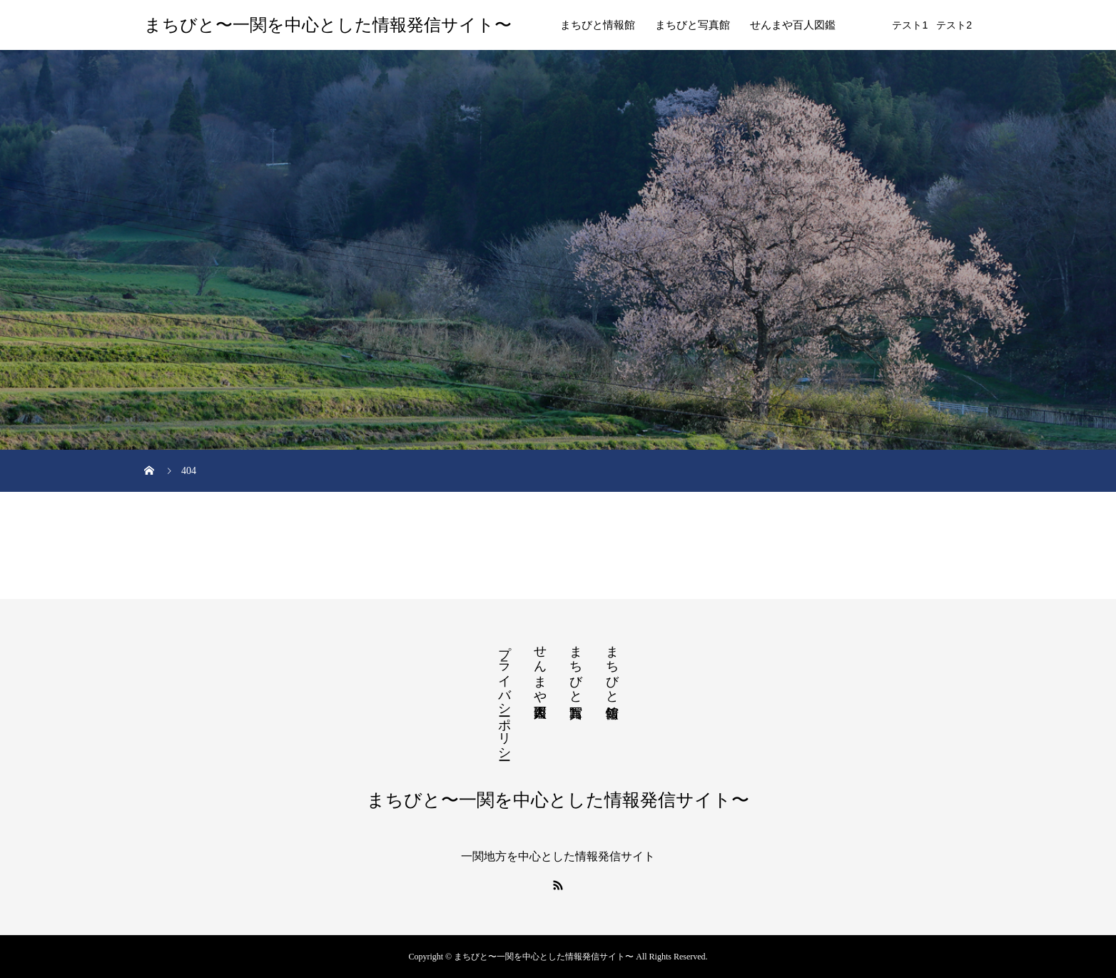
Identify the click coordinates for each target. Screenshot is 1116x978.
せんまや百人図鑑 (793, 25)
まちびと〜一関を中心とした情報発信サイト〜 (328, 25)
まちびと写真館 (692, 25)
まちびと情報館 (597, 25)
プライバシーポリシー (504, 695)
